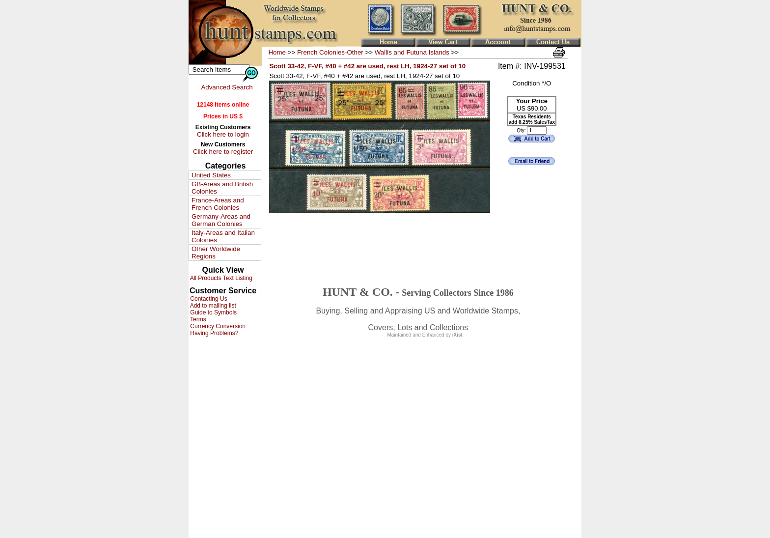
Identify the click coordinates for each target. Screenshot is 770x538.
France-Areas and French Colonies (218, 204)
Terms (197, 319)
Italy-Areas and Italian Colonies (223, 236)
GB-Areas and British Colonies (222, 187)
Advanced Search (226, 87)
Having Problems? (213, 333)
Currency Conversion (217, 326)
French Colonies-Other (330, 52)
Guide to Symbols (213, 312)
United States (211, 175)
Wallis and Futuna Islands (412, 52)
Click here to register (223, 151)
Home (277, 52)
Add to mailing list (212, 305)
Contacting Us (208, 298)
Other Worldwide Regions (216, 252)
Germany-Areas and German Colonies (221, 220)
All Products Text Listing (220, 278)
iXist (457, 335)
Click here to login (223, 134)
